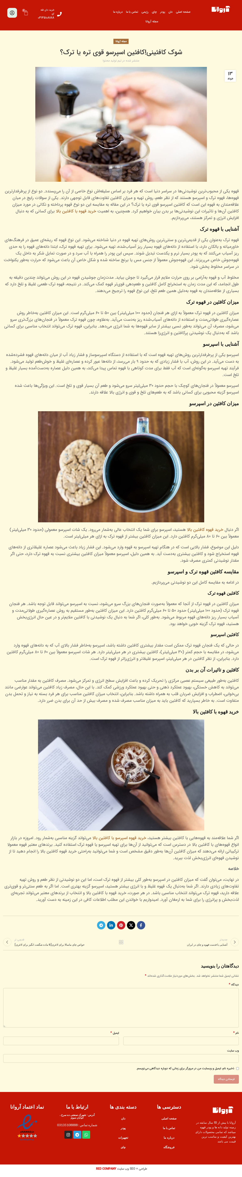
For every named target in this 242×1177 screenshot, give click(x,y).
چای (154, 12)
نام (236, 1036)
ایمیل (114, 1036)
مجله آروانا (152, 21)
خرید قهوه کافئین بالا (205, 529)
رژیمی (145, 12)
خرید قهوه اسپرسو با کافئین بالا (119, 838)
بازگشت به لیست (121, 944)
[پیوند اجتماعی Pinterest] (121, 925)
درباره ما (118, 12)
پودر (162, 12)
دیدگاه (234, 988)
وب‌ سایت (233, 1054)
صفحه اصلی (183, 12)
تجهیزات (123, 1141)
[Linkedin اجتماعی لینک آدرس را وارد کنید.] (111, 925)
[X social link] (131, 925)
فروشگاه (168, 1151)
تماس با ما (132, 12)
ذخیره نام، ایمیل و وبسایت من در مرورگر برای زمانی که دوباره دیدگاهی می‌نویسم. (185, 1072)
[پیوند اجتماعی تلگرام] (101, 925)
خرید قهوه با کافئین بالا (76, 211)
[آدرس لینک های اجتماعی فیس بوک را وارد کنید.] (141, 925)
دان (170, 12)
